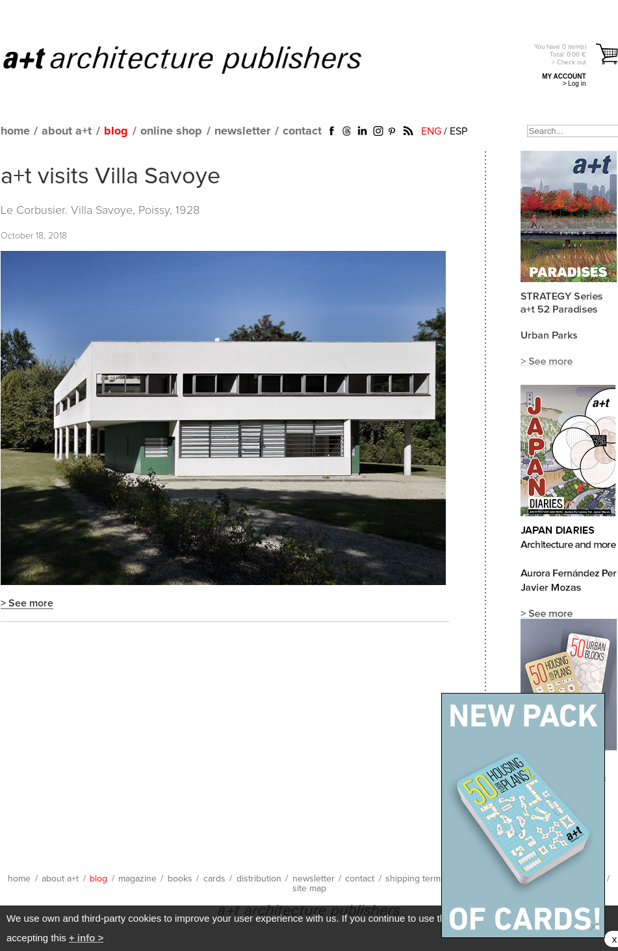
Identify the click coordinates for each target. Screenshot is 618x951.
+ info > (86, 937)
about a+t (67, 131)
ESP (458, 131)
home (15, 131)
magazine (137, 878)
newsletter (242, 131)
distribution (259, 878)
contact (302, 131)
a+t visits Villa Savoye (110, 177)
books (180, 878)
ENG (431, 131)
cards (214, 878)
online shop (171, 131)
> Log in (574, 83)
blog (116, 131)
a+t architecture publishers (198, 59)
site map (309, 888)
